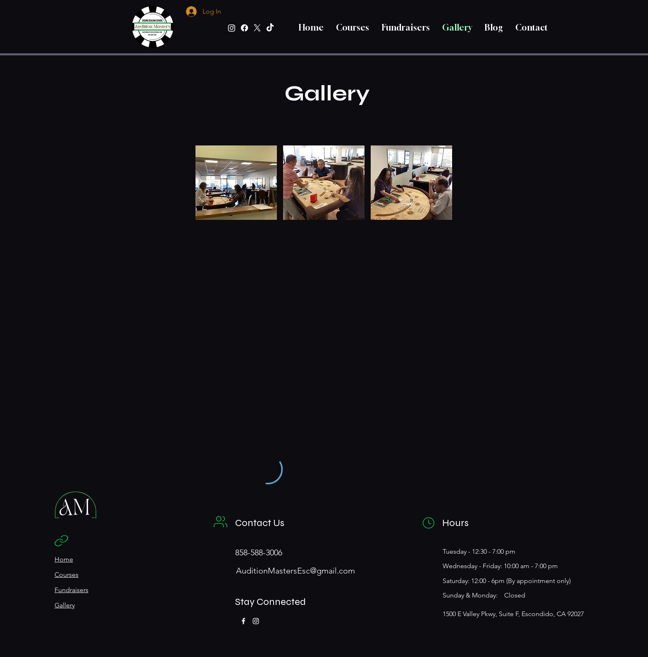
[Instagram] (231, 28)
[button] (236, 182)
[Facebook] (244, 28)
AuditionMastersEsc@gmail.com (295, 571)
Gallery (65, 605)
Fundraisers (71, 590)
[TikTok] (270, 28)
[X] (257, 28)
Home (64, 559)
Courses (67, 574)
